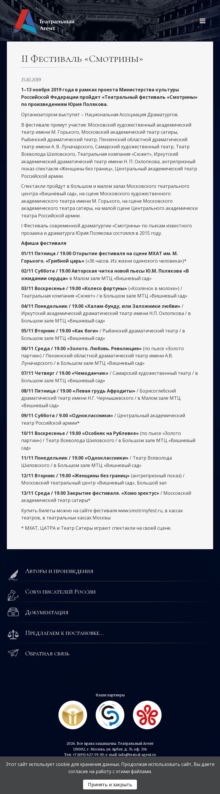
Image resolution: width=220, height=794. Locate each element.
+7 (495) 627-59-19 (88, 754)
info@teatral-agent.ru (137, 754)
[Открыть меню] (202, 20)
